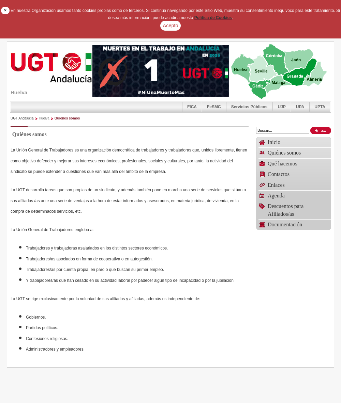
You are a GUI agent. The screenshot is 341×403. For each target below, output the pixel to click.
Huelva (44, 118)
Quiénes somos (67, 118)
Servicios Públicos (249, 106)
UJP (281, 106)
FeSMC (214, 106)
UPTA (319, 106)
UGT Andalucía (22, 118)
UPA (300, 106)
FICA (192, 106)
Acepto (170, 25)
